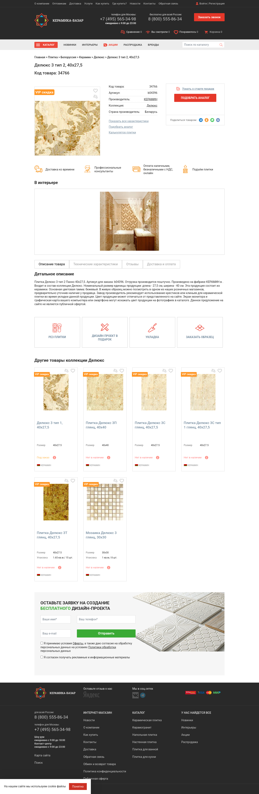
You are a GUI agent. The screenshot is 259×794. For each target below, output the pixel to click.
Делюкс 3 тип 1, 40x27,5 (50, 425)
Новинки (70, 44)
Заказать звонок (209, 17)
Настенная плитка (144, 742)
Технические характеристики (95, 264)
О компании (41, 3)
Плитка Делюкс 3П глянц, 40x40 (101, 425)
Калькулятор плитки (122, 132)
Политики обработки (102, 647)
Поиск (38, 762)
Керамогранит (141, 727)
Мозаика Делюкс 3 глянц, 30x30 (101, 535)
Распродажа (133, 44)
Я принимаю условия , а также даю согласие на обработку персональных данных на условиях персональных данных (86, 647)
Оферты (78, 643)
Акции (113, 44)
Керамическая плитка (147, 720)
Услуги (88, 3)
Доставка (75, 3)
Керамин (85, 57)
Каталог (49, 44)
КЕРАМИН (150, 99)
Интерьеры (90, 44)
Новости (135, 3)
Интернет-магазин (97, 712)
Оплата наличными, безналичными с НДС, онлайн (158, 169)
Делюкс (99, 57)
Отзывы (132, 264)
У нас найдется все (196, 712)
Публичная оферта (95, 778)
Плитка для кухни (144, 756)
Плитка (53, 57)
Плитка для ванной (145, 749)
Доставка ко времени (60, 169)
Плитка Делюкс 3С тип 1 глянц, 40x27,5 (202, 425)
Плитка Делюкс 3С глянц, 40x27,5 (150, 425)
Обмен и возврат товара (99, 764)
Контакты (149, 3)
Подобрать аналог (121, 126)
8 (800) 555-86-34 (165, 19)
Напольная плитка (144, 734)
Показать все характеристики (129, 121)
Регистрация (217, 3)
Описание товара (52, 264)
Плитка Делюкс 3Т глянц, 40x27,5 (52, 535)
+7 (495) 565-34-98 (118, 19)
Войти (203, 3)
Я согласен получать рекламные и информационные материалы (87, 657)
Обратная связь (168, 3)
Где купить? (119, 3)
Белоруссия (68, 57)
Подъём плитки (202, 169)
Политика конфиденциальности (104, 771)
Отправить (106, 633)
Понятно (78, 786)
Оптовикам (59, 3)
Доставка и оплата (161, 264)
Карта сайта (42, 755)
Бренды (153, 44)
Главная (39, 57)
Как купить (102, 3)
